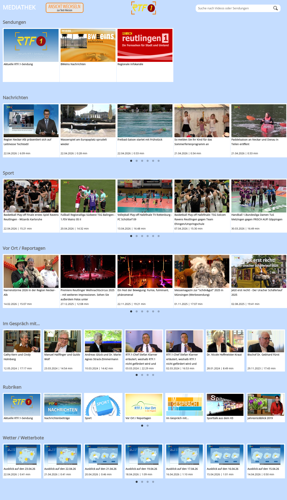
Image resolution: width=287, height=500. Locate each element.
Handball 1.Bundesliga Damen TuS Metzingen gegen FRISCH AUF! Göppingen (256, 217)
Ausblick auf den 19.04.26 (141, 469)
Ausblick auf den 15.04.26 (263, 469)
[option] (31, 55)
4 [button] (148, 161)
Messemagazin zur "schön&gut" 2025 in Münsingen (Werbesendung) (198, 292)
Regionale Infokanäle (130, 64)
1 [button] (131, 161)
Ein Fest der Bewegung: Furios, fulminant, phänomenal (143, 292)
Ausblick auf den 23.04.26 (19, 469)
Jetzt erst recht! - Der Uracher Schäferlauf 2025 (256, 292)
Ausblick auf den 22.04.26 (60, 469)
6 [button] (159, 161)
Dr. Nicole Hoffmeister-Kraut (224, 354)
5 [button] (153, 161)
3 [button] (142, 161)
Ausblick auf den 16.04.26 (222, 469)
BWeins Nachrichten (73, 64)
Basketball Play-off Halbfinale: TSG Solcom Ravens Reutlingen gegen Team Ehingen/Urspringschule (200, 219)
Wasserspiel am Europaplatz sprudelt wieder (84, 142)
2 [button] (137, 161)
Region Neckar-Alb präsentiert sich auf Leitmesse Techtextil (27, 142)
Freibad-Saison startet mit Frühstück (140, 139)
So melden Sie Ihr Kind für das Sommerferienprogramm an (193, 142)
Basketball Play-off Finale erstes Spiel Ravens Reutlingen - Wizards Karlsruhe (31, 217)
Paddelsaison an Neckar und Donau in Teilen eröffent (254, 142)
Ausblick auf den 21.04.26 (100, 469)
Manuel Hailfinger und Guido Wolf (62, 357)
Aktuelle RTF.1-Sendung (18, 64)
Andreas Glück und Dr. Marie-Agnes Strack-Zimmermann (103, 357)
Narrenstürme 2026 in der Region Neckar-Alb (29, 292)
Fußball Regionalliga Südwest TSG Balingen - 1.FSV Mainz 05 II (88, 217)
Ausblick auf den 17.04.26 (182, 469)
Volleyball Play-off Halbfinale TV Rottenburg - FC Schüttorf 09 (145, 217)
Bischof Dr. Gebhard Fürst (263, 354)
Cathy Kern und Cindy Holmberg (17, 357)
